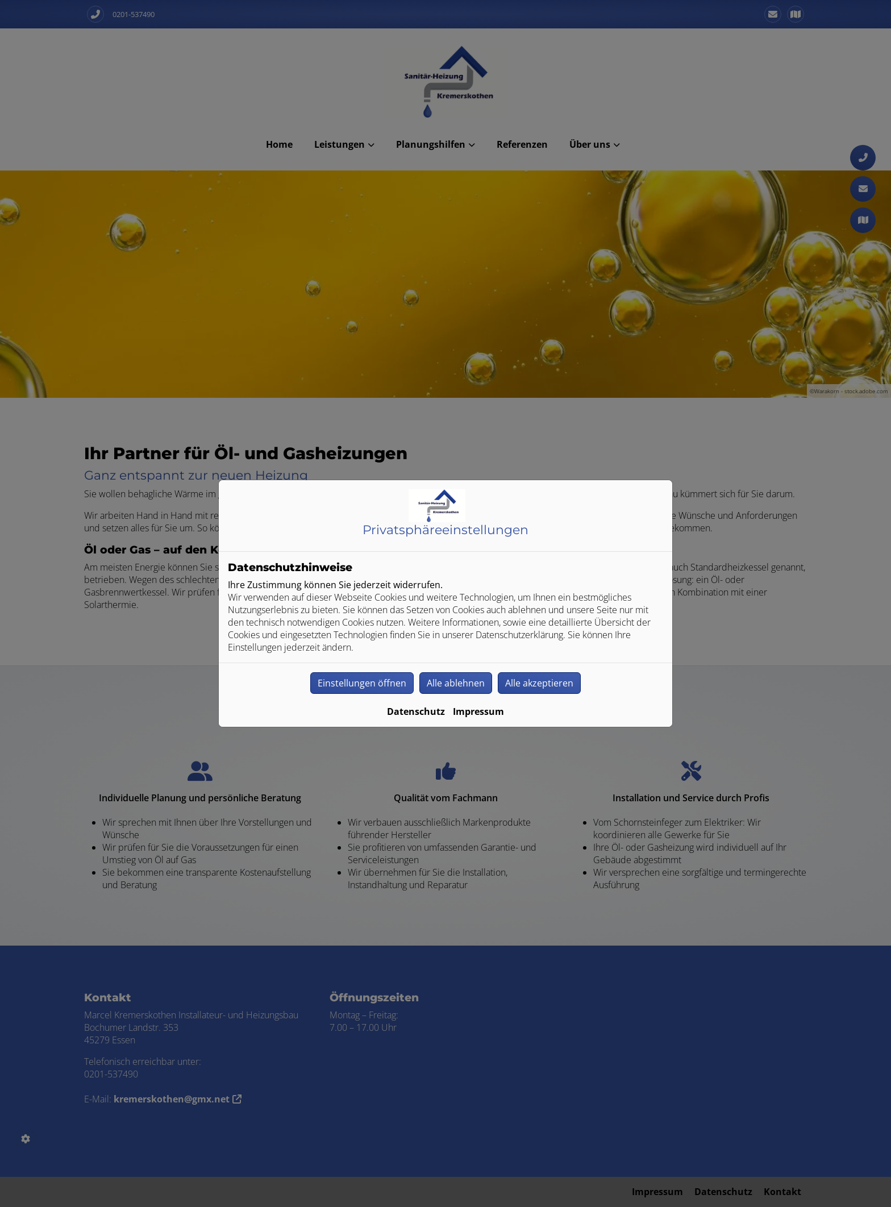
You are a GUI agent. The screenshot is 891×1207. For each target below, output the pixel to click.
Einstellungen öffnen (362, 683)
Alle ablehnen (456, 683)
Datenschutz (416, 711)
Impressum (478, 711)
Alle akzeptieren (539, 683)
